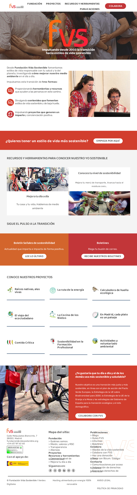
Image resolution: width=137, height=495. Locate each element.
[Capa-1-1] (17, 5)
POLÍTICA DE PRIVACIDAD (110, 488)
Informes (97, 441)
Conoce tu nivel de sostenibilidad (60, 459)
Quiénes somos (59, 441)
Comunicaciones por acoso (107, 464)
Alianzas (55, 449)
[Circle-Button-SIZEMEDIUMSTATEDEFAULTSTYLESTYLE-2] (50, 469)
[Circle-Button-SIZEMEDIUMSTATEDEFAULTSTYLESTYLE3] (64, 469)
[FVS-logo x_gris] (55, 469)
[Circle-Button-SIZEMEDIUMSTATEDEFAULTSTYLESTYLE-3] (69, 469)
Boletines (97, 444)
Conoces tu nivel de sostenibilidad (99, 173)
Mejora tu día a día (37, 196)
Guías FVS (98, 438)
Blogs (95, 435)
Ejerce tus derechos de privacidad (104, 471)
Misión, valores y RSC (62, 444)
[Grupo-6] (73, 469)
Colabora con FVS (102, 452)
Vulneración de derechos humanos (105, 468)
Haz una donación (102, 455)
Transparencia (58, 447)
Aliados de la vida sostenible (108, 449)
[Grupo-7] (59, 469)
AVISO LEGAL (104, 480)
